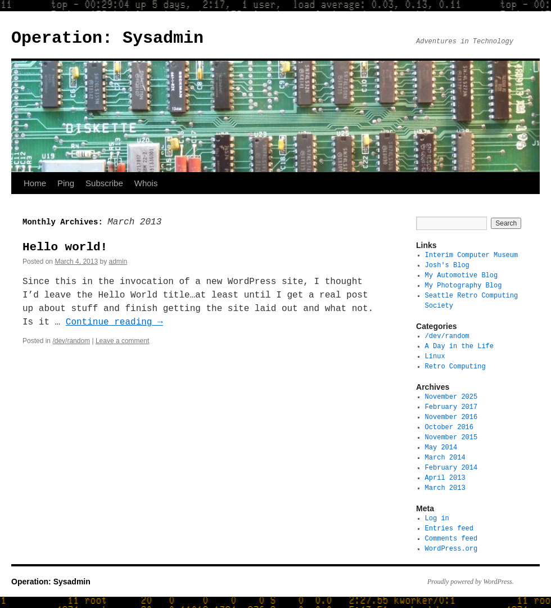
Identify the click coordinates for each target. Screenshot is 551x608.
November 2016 (451, 417)
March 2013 (445, 488)
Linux (435, 356)
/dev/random (71, 341)
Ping (65, 183)
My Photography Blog (463, 285)
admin (118, 261)
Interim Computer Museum (471, 255)
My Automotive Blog (461, 275)
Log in (437, 518)
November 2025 (451, 397)
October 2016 (449, 427)
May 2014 (441, 447)
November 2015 (451, 437)
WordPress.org (451, 548)
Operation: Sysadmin (107, 37)
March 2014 (445, 457)
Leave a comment (122, 341)
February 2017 (451, 407)
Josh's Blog (447, 265)
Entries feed (449, 528)
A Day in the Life (459, 346)
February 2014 (451, 467)
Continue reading (114, 322)
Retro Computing (455, 366)
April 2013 (445, 478)
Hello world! (64, 247)
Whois (146, 183)
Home (35, 183)
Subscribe (104, 183)
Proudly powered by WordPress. (470, 582)
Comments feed (451, 538)
